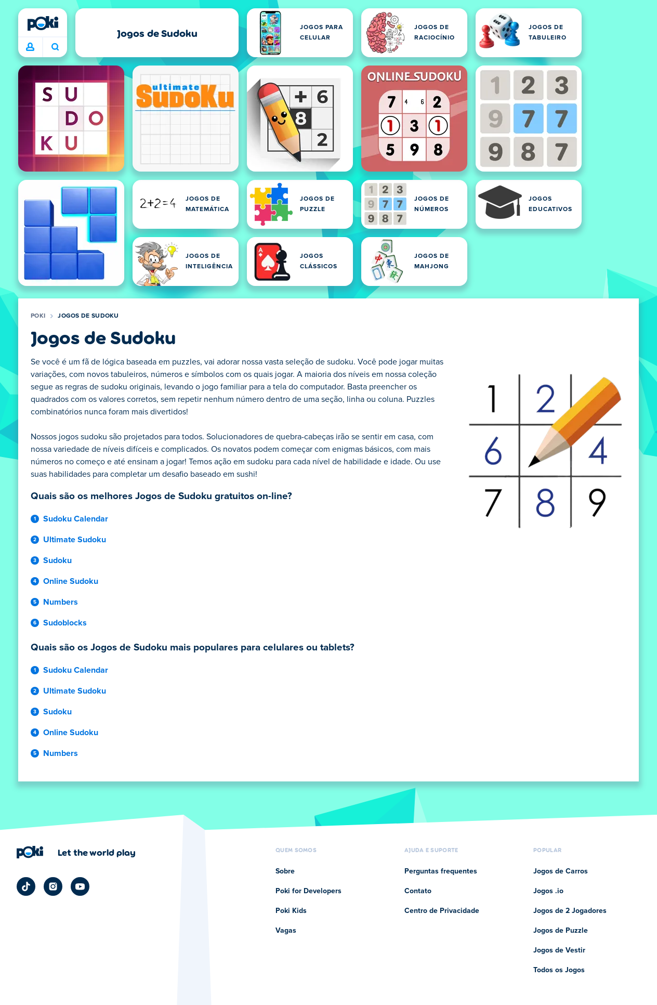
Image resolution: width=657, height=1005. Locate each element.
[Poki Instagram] (53, 886)
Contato (417, 891)
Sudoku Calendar (75, 519)
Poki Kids (291, 911)
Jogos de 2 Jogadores (570, 911)
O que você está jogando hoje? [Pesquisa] (55, 47)
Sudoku (57, 560)
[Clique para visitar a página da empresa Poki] (76, 852)
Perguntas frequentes (440, 871)
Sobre (285, 871)
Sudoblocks (65, 623)
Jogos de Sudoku (88, 316)
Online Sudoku (70, 581)
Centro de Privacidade (441, 911)
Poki (38, 316)
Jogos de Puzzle (560, 930)
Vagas (285, 930)
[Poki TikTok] (26, 886)
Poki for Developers (308, 891)
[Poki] (42, 23)
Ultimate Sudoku (74, 540)
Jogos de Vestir (559, 950)
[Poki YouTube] (80, 886)
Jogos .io (548, 891)
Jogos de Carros (560, 871)
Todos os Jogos (559, 970)
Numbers (60, 602)
